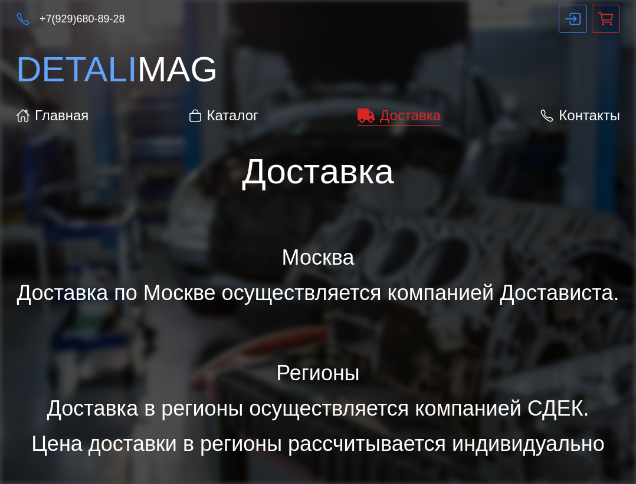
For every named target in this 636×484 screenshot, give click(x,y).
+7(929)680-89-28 (82, 19)
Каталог (223, 115)
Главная (52, 115)
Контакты (580, 115)
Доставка (399, 115)
